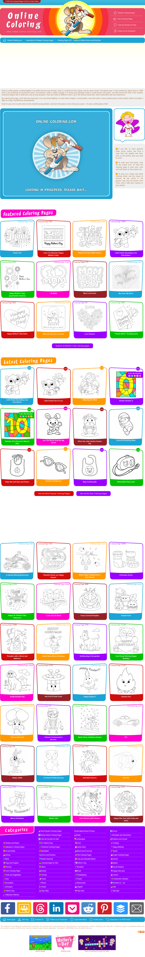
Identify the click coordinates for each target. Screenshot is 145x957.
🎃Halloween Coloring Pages (13, 847)
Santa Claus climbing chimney (90, 737)
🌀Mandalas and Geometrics (120, 835)
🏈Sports (114, 851)
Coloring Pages (47, 40)
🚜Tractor (78, 879)
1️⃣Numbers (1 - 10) (118, 883)
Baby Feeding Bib (90, 482)
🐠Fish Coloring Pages (83, 855)
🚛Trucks (42, 879)
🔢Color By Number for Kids (48, 839)
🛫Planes (42, 883)
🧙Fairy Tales (44, 891)
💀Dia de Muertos (117, 867)
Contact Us (39, 919)
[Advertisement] (72, 65)
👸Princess (7, 867)
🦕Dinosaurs (8, 887)
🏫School (6, 855)
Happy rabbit (17, 778)
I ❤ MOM (53, 293)
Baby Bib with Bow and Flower (17, 482)
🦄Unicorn (114, 875)
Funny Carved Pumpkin (90, 615)
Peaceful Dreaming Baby (126, 440)
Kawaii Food (126, 615)
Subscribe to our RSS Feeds (120, 919)
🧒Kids (113, 887)
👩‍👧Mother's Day (80, 863)
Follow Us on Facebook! (126, 31)
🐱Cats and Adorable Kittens (85, 859)
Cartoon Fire (126, 697)
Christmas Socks (126, 575)
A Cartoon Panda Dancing (53, 778)
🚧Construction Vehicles (119, 879)
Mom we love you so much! (53, 334)
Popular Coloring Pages (126, 13)
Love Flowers (89, 334)
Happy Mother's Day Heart (17, 334)
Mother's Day (66, 951)
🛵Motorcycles (80, 883)
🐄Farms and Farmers (47, 855)
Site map (25, 919)
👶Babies (114, 863)
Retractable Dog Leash (126, 482)
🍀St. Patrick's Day (46, 843)
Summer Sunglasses (53, 481)
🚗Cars (6, 879)
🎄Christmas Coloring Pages (49, 847)
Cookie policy (98, 919)
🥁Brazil (78, 871)
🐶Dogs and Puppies (11, 863)
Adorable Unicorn (89, 778)
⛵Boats (77, 835)
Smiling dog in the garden (90, 656)
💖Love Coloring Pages (11, 871)
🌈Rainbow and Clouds (118, 839)
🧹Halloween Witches (11, 895)
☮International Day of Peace (84, 831)
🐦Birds (6, 859)
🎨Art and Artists (9, 851)
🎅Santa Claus (80, 847)
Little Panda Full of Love (53, 401)
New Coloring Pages (125, 19)
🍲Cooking (115, 843)
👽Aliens (42, 867)
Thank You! (17, 253)
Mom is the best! (89, 293)
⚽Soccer (113, 831)
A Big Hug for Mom (89, 400)
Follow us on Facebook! (58, 919)
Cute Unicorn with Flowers (89, 818)
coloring (81, 926)
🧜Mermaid (115, 891)
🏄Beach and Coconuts (83, 851)
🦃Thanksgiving (80, 875)
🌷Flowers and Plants (11, 843)
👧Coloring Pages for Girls (48, 863)
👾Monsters (79, 867)
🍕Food (78, 843)
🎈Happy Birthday (117, 847)
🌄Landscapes (79, 839)
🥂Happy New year (118, 871)
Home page (11, 919)
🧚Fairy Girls (79, 891)
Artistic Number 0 (126, 401)
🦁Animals (43, 875)
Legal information (80, 919)
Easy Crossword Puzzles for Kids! (97, 951)
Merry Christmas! (17, 818)
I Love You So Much (53, 615)
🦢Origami (79, 887)
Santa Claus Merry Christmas (53, 656)
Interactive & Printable (34, 40)
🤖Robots (42, 871)
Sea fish (126, 778)
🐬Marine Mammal (46, 859)
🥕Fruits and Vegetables (12, 875)
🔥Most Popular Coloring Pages (50, 831)
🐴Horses (114, 859)
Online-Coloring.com (14, 40)
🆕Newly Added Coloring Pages (50, 835)
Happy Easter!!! (90, 697)
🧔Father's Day (8, 891)
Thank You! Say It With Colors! (90, 253)
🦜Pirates (42, 887)
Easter (43, 951)
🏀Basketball (44, 851)
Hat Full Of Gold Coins (53, 696)
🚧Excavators (8, 883)
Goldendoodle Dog (17, 697)
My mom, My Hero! (126, 293)
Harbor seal (53, 818)
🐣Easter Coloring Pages (120, 855)
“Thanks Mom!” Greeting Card (126, 334)
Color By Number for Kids (127, 25)
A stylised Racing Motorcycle (17, 575)
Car (126, 737)
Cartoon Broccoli (17, 737)
